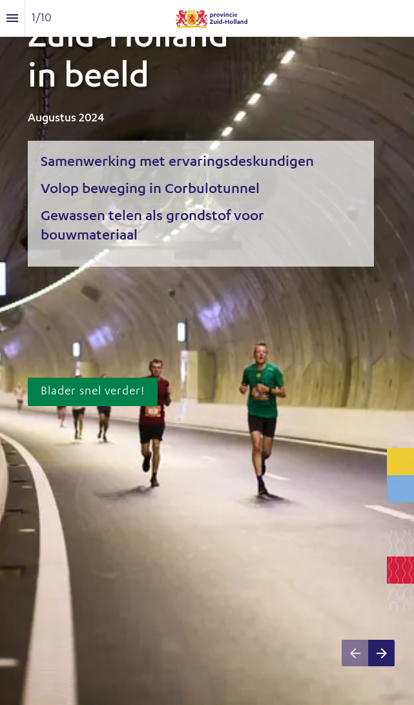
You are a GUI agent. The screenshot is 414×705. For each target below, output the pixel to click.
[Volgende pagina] (381, 653)
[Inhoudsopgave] (12, 18)
